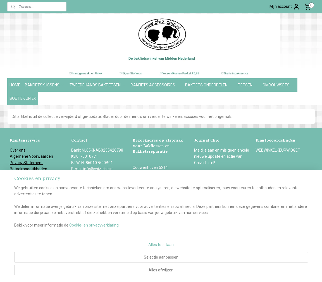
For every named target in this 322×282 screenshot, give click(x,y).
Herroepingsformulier (29, 187)
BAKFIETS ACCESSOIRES (156, 85)
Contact (17, 206)
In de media (20, 194)
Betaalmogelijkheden (28, 169)
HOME (14, 85)
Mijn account (284, 6)
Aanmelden (209, 175)
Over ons (17, 150)
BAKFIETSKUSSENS (45, 85)
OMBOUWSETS (279, 85)
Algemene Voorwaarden (31, 156)
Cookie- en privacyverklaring (87, 272)
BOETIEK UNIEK (22, 98)
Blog (14, 200)
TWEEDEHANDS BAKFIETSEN (98, 85)
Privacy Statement (26, 163)
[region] (124, 253)
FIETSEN (248, 85)
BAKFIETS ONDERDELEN (209, 85)
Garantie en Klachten (28, 181)
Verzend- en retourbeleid (32, 175)
